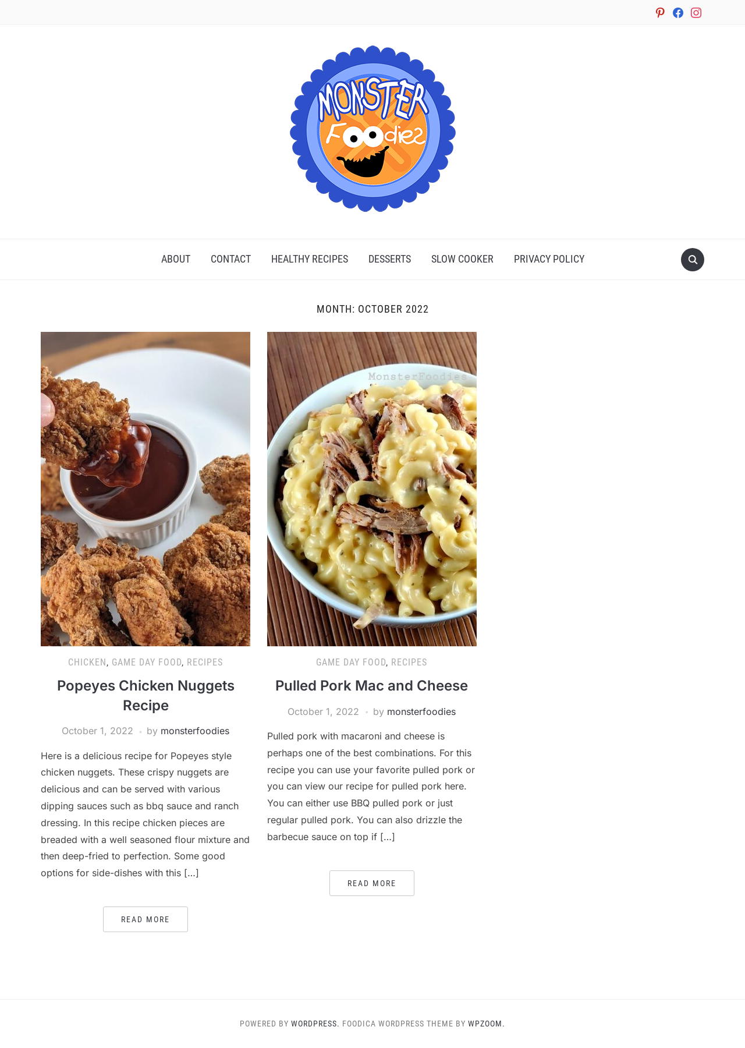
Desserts (389, 259)
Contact (231, 259)
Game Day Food (147, 662)
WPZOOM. (486, 1023)
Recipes (205, 662)
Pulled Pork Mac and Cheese (371, 685)
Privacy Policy (549, 259)
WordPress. (315, 1023)
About (175, 259)
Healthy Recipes (309, 259)
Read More (145, 919)
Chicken (87, 662)
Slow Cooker (462, 259)
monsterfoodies (195, 731)
